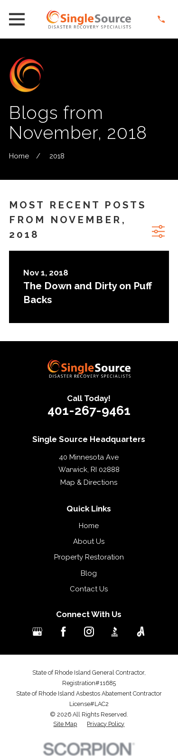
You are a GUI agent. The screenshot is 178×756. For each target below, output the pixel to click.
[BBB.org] (115, 632)
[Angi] (141, 632)
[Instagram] (89, 632)
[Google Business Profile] (37, 632)
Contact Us (89, 589)
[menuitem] (65, 724)
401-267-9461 (89, 410)
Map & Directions (88, 482)
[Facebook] (63, 632)
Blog (89, 573)
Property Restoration (89, 557)
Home (89, 525)
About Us (88, 541)
